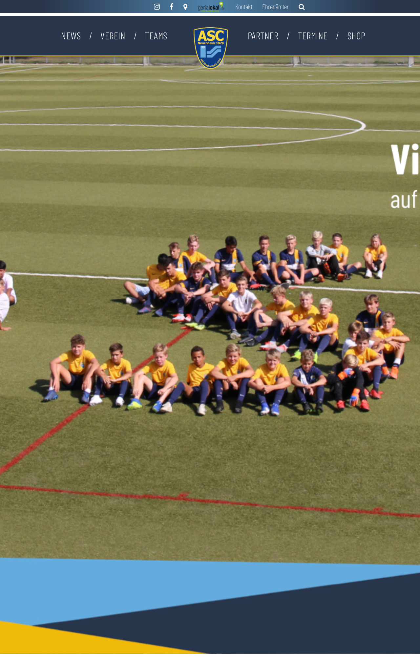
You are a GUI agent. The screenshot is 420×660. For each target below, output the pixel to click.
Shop (356, 35)
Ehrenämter (275, 6)
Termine (313, 35)
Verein (112, 35)
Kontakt (243, 6)
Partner (263, 35)
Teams (156, 35)
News (71, 35)
